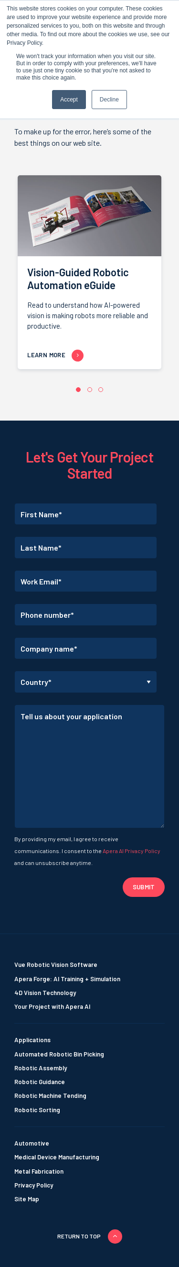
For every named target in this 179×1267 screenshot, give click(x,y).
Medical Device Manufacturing (56, 1157)
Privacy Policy (33, 1185)
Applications (32, 1040)
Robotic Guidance (39, 1082)
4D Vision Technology (45, 992)
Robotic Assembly (40, 1068)
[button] (78, 389)
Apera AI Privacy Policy (131, 850)
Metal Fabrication (38, 1171)
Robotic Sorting (37, 1110)
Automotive (31, 1143)
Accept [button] (69, 99)
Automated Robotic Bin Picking (59, 1054)
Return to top (79, 1236)
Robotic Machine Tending (50, 1095)
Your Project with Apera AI (52, 1006)
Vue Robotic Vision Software (55, 964)
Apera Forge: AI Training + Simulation (67, 979)
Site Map (26, 1199)
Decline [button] (109, 99)
